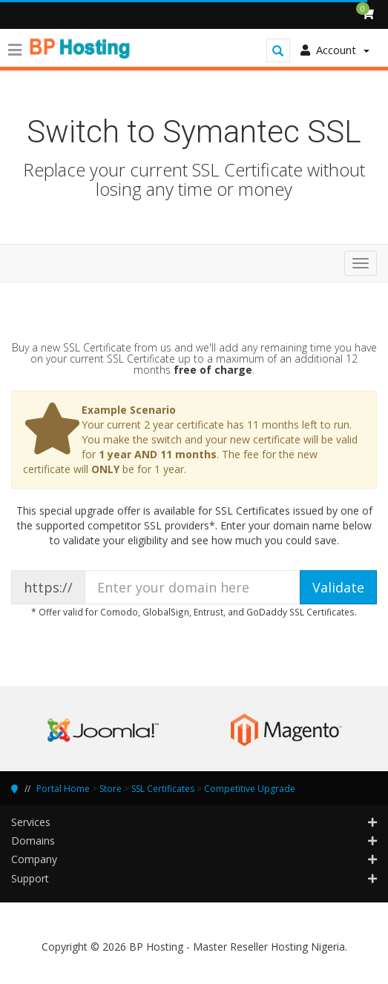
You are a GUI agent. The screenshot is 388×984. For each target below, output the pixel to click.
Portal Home (63, 788)
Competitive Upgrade (249, 788)
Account (334, 49)
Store (110, 788)
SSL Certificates (162, 788)
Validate (338, 587)
